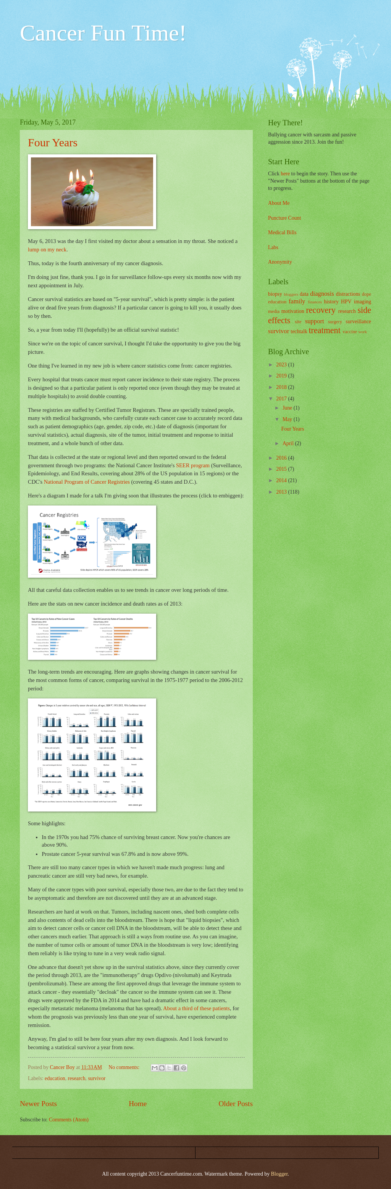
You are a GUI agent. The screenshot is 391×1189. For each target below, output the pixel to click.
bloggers (291, 294)
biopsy (275, 294)
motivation (292, 311)
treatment (324, 330)
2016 (282, 458)
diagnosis (322, 293)
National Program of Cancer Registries (87, 482)
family (297, 301)
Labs (273, 247)
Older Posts (235, 1104)
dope (366, 294)
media (274, 311)
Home (138, 1104)
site (298, 321)
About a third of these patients (196, 1008)
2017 (282, 399)
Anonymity (280, 262)
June (288, 408)
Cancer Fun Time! (103, 32)
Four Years (53, 142)
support (314, 321)
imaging (362, 302)
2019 (282, 376)
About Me (278, 203)
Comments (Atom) (69, 1120)
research (77, 1078)
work (362, 331)
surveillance (358, 321)
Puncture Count (284, 218)
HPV (346, 302)
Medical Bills (282, 232)
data (304, 294)
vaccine (350, 331)
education (55, 1078)
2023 (282, 365)
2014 (282, 480)
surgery (335, 321)
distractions (348, 294)
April (289, 443)
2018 (282, 387)
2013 (282, 492)
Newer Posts (38, 1104)
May (288, 419)
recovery (320, 310)
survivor (96, 1078)
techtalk (299, 331)
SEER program (193, 465)
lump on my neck (47, 249)
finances (315, 302)
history (331, 302)
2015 (282, 469)
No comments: (124, 1067)
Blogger (279, 1174)
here (285, 174)
